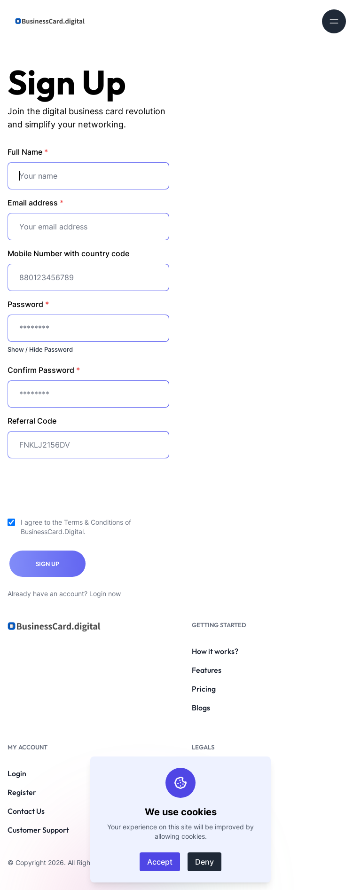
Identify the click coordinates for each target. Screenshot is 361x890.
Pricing (204, 688)
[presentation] (79, 484)
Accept (160, 861)
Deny (204, 861)
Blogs (201, 707)
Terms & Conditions (93, 522)
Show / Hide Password (40, 349)
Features (206, 670)
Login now (105, 594)
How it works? (215, 651)
